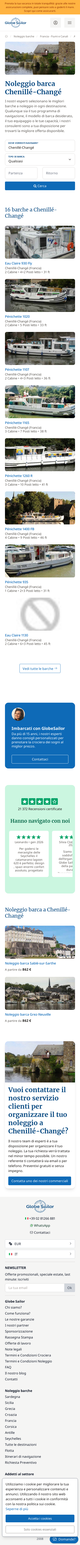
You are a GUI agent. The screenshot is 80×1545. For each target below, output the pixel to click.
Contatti (11, 1379)
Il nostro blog (15, 1373)
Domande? (64, 1539)
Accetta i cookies (40, 1518)
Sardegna (12, 1396)
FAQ (8, 1367)
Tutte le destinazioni (20, 1444)
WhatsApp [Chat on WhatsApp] (40, 1225)
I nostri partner (17, 1325)
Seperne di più (17, 1509)
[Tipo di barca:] (40, 159)
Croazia (11, 1414)
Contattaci (40, 759)
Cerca (40, 186)
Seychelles (13, 1438)
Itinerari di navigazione (23, 1456)
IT (40, 1254)
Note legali (13, 1349)
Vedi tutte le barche (40, 668)
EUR (40, 1244)
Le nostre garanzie (19, 1319)
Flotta (9, 1450)
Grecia (10, 1408)
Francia (10, 1420)
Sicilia (9, 1402)
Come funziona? (17, 1313)
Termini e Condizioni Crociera (28, 1355)
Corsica (11, 1426)
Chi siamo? (13, 1307)
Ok (69, 1287)
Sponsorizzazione (19, 1331)
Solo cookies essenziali (40, 1529)
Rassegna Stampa (19, 1337)
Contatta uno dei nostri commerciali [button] (39, 1181)
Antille (10, 1432)
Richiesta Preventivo (21, 1462)
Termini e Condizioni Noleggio (28, 1361)
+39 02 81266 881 (40, 1218)
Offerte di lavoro (18, 1343)
